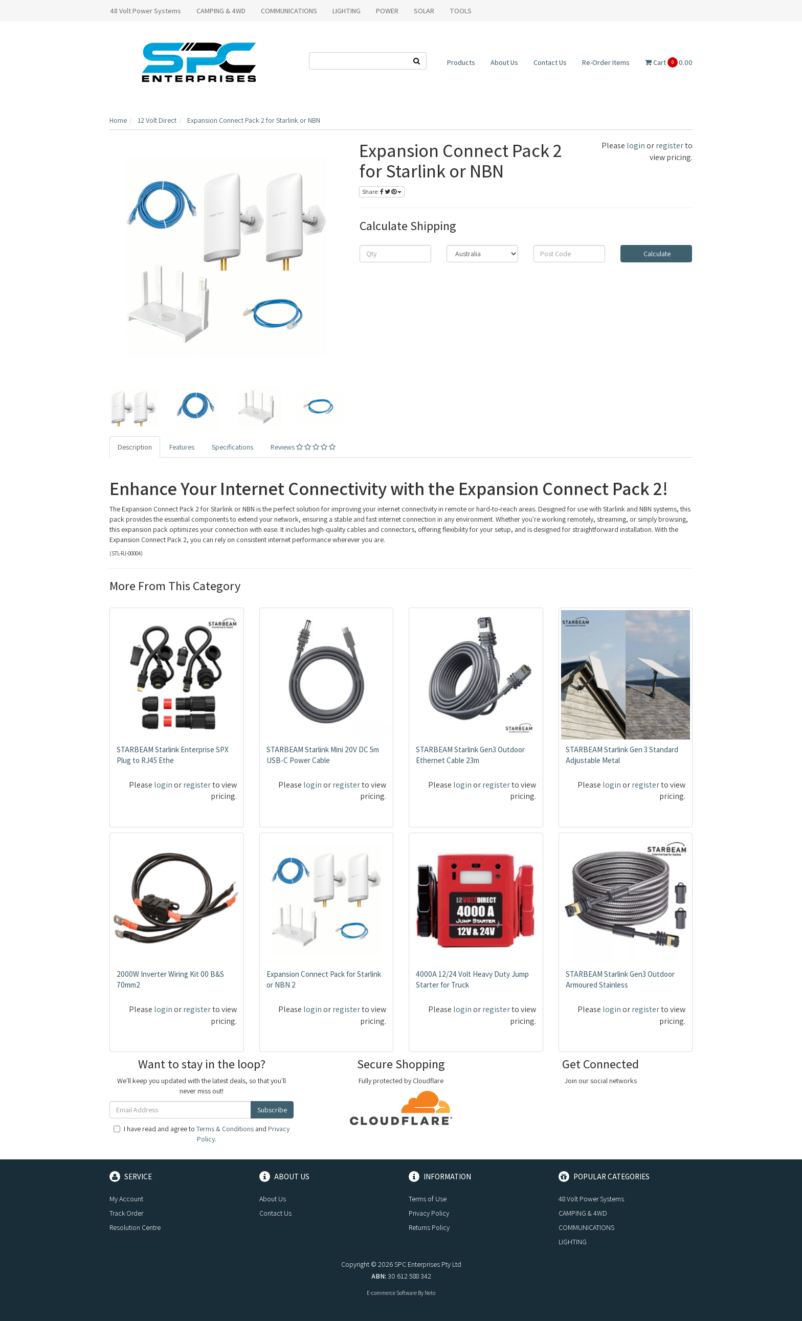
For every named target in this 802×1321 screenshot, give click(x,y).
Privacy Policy (429, 1213)
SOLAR (424, 10)
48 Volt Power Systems (145, 10)
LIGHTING (346, 10)
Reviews (303, 447)
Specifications (232, 447)
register (669, 145)
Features (181, 447)
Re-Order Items (606, 62)
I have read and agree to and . (201, 1134)
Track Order (126, 1213)
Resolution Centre (135, 1227)
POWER (387, 10)
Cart (669, 62)
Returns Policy (429, 1227)
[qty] (395, 253)
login (636, 145)
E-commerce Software (392, 1292)
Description (135, 447)
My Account (126, 1198)
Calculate (656, 253)
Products (461, 62)
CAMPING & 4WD (221, 10)
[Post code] (569, 253)
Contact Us (550, 62)
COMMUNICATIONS (289, 10)
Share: (382, 191)
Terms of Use (428, 1198)
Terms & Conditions (225, 1128)
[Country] (482, 253)
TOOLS (461, 10)
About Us (504, 62)
